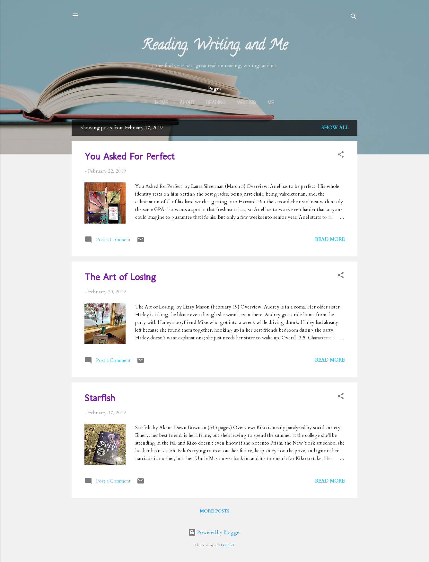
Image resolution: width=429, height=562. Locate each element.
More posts (214, 511)
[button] (341, 156)
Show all (334, 127)
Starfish (99, 398)
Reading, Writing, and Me (215, 46)
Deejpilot (227, 545)
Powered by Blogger (214, 532)
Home (161, 103)
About (187, 103)
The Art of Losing (120, 277)
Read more (330, 239)
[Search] (353, 17)
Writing (246, 103)
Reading (215, 103)
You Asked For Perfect (129, 156)
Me (270, 103)
